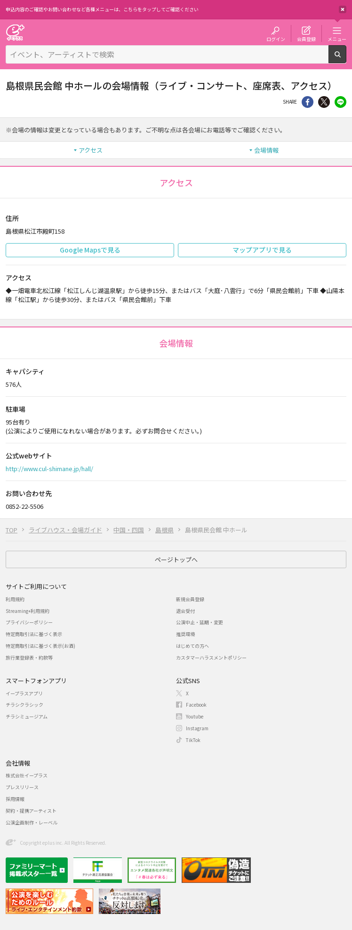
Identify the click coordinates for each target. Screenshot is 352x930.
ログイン (275, 38)
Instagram (197, 728)
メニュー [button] (337, 38)
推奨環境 (185, 633)
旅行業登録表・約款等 (29, 657)
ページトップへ (176, 559)
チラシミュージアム (27, 716)
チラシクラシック (24, 704)
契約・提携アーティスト (31, 810)
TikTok (193, 739)
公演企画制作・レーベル (31, 822)
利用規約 (15, 599)
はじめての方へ (192, 645)
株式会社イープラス (27, 775)
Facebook (196, 704)
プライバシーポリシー (29, 622)
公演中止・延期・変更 (199, 622)
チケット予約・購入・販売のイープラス (15, 32)
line (340, 102)
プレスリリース (22, 787)
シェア (307, 102)
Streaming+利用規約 (27, 610)
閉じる (342, 9)
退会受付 (185, 610)
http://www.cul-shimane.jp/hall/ (49, 468)
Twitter (324, 102)
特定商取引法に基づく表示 (34, 633)
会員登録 (306, 38)
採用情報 (15, 798)
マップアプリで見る (262, 249)
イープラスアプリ (24, 693)
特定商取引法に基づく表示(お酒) (40, 645)
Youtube (194, 716)
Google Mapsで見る (90, 249)
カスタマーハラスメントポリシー (211, 657)
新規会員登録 (190, 599)
